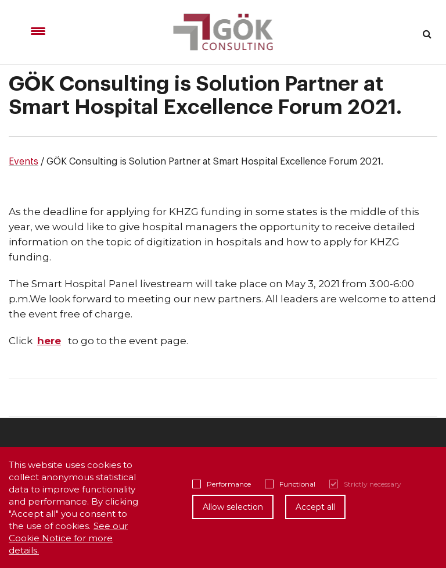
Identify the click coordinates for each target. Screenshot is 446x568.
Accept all (315, 507)
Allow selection (233, 507)
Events (23, 161)
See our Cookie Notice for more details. (68, 538)
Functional (290, 484)
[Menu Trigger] (38, 31)
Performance (221, 484)
